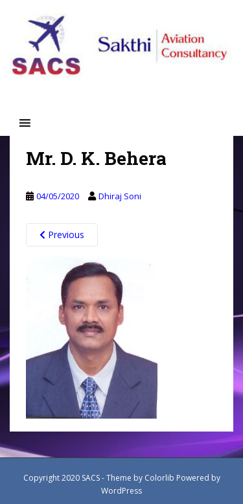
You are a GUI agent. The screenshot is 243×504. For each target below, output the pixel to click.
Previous (62, 234)
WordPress (121, 490)
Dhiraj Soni (119, 196)
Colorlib (159, 477)
